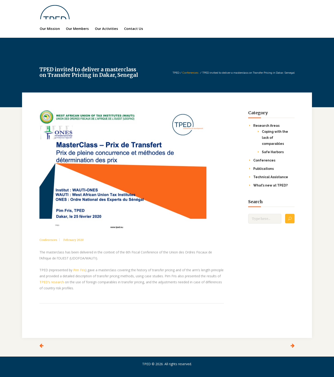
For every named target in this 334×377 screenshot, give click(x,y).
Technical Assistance (270, 181)
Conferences (190, 72)
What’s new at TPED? (270, 189)
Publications (263, 173)
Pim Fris (79, 274)
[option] (131, 173)
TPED (176, 72)
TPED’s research (51, 286)
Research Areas (266, 130)
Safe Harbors (273, 156)
